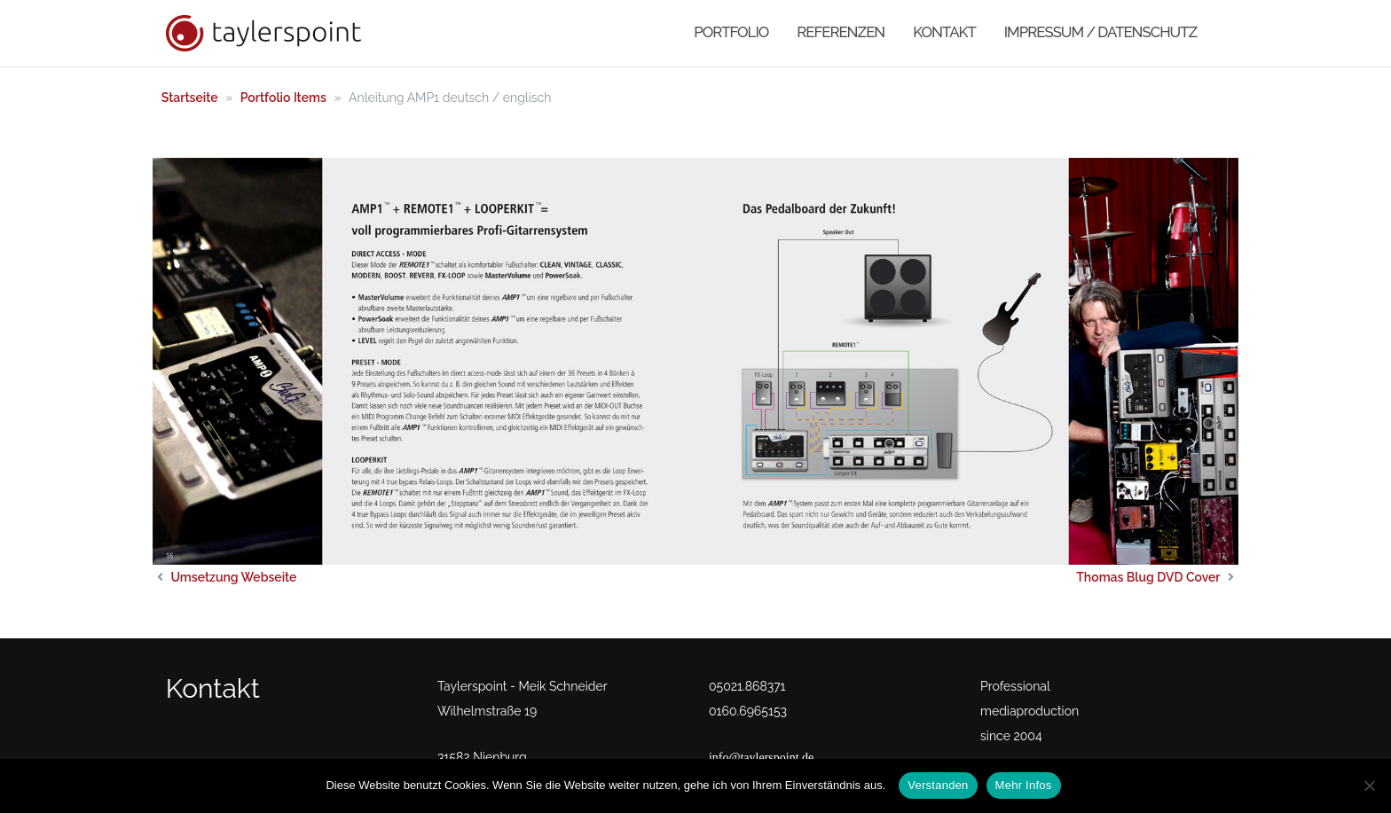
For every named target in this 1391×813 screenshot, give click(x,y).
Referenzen (840, 32)
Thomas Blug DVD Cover (1148, 577)
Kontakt (944, 32)
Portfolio (731, 32)
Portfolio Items (283, 97)
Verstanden (938, 785)
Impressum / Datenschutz (1100, 32)
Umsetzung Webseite (233, 577)
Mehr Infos (1023, 785)
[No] (1369, 785)
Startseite (189, 97)
